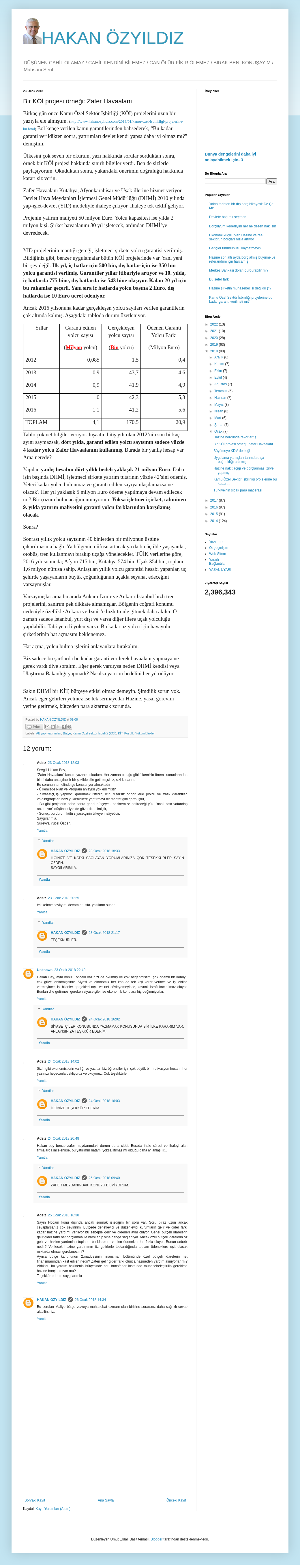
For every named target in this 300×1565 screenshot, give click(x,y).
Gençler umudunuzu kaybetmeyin (235, 248)
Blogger (156, 1539)
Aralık (219, 357)
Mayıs (219, 405)
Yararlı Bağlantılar (217, 562)
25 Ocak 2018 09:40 (104, 1178)
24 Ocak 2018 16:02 (104, 1019)
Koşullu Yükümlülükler (139, 733)
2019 (214, 345)
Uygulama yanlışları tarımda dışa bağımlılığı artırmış (238, 460)
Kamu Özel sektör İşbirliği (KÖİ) (94, 733)
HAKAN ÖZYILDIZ (103, 38)
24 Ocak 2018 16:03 (104, 1101)
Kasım (219, 364)
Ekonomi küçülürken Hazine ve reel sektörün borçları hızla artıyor (236, 237)
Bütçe (67, 733)
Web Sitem (217, 554)
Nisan (219, 411)
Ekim (218, 371)
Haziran (220, 398)
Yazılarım (216, 542)
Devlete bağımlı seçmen (227, 217)
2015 (214, 514)
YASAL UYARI (220, 570)
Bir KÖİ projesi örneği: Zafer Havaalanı (243, 444)
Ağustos (221, 384)
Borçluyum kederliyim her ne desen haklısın (242, 226)
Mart (218, 418)
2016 (214, 507)
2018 (214, 351)
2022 (214, 324)
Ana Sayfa (106, 1500)
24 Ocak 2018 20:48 (63, 1138)
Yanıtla (42, 831)
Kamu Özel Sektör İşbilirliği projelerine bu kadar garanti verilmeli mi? (240, 300)
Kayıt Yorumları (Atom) (52, 1509)
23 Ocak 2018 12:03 (63, 763)
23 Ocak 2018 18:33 (104, 851)
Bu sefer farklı (219, 279)
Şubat (219, 425)
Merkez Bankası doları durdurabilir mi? (238, 270)
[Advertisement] (105, 1450)
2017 (214, 500)
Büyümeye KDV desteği (231, 451)
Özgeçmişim (218, 548)
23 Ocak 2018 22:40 (69, 970)
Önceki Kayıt (176, 1500)
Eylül (218, 377)
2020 (214, 338)
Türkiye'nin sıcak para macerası (237, 490)
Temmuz (221, 391)
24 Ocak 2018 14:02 (63, 1061)
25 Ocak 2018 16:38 (63, 1215)
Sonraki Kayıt (35, 1500)
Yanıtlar (48, 841)
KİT (120, 733)
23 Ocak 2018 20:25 (63, 898)
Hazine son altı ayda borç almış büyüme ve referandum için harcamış (242, 259)
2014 (214, 521)
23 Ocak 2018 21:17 (104, 933)
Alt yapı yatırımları (48, 733)
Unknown (44, 970)
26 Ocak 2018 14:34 (90, 1300)
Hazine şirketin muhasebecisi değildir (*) (240, 288)
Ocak (218, 431)
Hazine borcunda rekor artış (234, 437)
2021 (214, 331)
